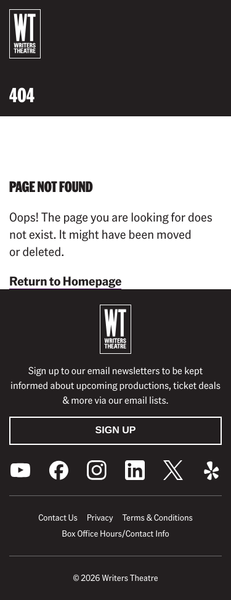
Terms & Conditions (157, 517)
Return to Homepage (65, 281)
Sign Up (115, 430)
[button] (212, 19)
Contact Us (57, 517)
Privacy (100, 517)
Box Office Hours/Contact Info (115, 533)
